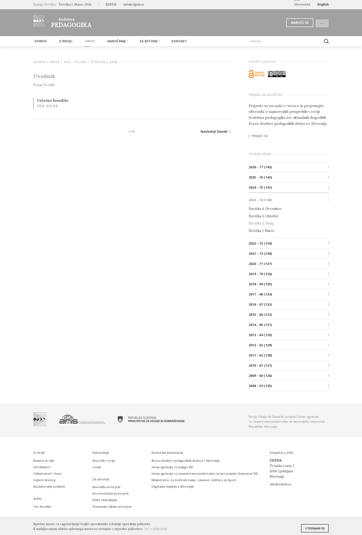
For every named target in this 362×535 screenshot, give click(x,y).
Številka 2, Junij (103, 62)
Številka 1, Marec (262, 230)
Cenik (97, 466)
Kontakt (167, 41)
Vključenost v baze (48, 473)
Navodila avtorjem (106, 486)
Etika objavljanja (105, 499)
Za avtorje (139, 41)
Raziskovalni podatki (49, 486)
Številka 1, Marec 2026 (75, 4)
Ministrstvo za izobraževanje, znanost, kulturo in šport (195, 479)
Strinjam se (315, 527)
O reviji (62, 41)
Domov (39, 41)
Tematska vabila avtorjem (112, 506)
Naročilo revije (104, 460)
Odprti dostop (45, 479)
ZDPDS (111, 4)
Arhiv (85, 41)
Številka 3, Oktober (264, 216)
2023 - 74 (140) (75, 62)
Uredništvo (42, 466)
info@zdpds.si (281, 484)
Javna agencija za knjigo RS (172, 466)
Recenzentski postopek (111, 493)
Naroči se (290, 22)
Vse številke (42, 506)
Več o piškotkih (155, 529)
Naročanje (109, 41)
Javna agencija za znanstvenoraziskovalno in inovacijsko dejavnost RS (206, 473)
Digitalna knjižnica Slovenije (174, 486)
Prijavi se (259, 136)
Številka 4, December (265, 208)
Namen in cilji (44, 460)
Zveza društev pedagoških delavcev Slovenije (187, 460)
